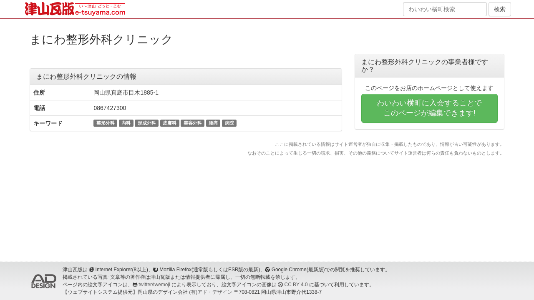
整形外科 (105, 122)
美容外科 (193, 122)
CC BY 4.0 (296, 285)
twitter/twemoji (154, 285)
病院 (229, 122)
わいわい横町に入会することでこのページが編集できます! (429, 108)
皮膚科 (169, 122)
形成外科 (147, 122)
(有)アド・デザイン (210, 292)
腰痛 (213, 122)
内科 (126, 122)
